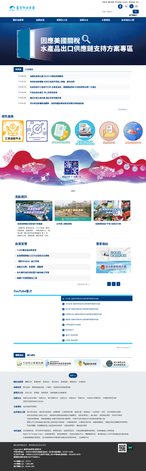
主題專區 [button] (106, 20)
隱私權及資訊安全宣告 (37, 445)
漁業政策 (17, 387)
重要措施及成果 (38, 387)
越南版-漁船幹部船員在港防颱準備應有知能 (81, 319)
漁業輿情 (44, 392)
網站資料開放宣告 (20, 445)
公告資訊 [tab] (29, 69)
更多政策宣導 (82, 284)
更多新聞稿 (122, 109)
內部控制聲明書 (33, 418)
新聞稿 (36, 392)
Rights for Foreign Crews (33, 434)
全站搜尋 (136, 12)
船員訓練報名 (62, 434)
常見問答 (118, 2)
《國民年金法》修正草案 (28, 261)
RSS (137, 2)
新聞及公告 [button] (62, 20)
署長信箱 (132, 2)
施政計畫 (78, 412)
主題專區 (17, 406)
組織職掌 (56, 412)
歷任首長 (55, 382)
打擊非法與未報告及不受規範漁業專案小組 (89, 418)
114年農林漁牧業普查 (27, 250)
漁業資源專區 (69, 425)
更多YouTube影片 (122, 347)
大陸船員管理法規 (109, 398)
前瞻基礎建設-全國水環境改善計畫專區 (56, 418)
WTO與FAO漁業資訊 (43, 430)
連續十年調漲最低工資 (27, 278)
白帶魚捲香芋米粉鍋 (73, 324)
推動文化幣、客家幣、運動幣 (30, 266)
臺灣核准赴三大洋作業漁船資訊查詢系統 (113, 434)
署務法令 (81, 398)
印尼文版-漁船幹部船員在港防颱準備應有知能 (82, 304)
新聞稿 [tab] (18, 69)
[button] (71, 191)
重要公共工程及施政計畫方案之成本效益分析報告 (45, 422)
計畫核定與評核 (85, 422)
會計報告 (94, 415)
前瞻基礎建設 (98, 422)
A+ (137, 6)
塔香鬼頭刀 (69, 330)
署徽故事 (37, 382)
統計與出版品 (32, 412)
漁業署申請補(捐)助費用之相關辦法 (63, 415)
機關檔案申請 (90, 434)
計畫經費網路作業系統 (31, 437)
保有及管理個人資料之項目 (37, 415)
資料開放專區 (105, 415)
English (125, 2)
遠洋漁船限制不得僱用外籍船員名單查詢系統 (59, 437)
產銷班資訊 (57, 430)
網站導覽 (111, 2)
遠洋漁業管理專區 (30, 406)
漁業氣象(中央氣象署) (58, 392)
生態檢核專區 (72, 422)
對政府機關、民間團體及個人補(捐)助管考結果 (44, 425)
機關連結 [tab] (19, 355)
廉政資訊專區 (82, 425)
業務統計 (87, 412)
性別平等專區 (117, 415)
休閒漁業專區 (50, 434)
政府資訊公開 (19, 412)
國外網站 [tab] (31, 355)
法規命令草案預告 (94, 398)
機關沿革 (28, 382)
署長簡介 (46, 382)
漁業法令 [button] (84, 20)
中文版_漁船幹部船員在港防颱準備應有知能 (81, 298)
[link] (73, 44)
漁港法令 (63, 398)
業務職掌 (64, 382)
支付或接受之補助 (114, 412)
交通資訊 (82, 382)
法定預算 (96, 412)
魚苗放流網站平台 (76, 434)
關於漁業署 (18, 381)
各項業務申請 (28, 430)
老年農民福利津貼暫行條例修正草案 (33, 272)
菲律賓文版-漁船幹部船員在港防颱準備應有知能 (83, 314)
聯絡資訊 (73, 382)
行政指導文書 (67, 412)
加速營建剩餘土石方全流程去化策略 (33, 255)
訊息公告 (28, 392)
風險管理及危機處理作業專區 (116, 422)
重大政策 (26, 387)
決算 (103, 412)
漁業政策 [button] (40, 20)
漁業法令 (17, 398)
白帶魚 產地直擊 (71, 340)
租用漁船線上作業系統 (105, 430)
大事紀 (48, 387)
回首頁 (104, 2)
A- (126, 6)
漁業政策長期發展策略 (61, 387)
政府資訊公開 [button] (127, 20)
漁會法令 (72, 398)
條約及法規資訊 (45, 412)
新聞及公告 (18, 392)
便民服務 (17, 430)
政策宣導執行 (83, 415)
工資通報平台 (84, 437)
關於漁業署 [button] (18, 20)
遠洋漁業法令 (53, 398)
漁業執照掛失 (69, 430)
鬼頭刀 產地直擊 (71, 335)
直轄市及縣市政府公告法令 (33, 401)
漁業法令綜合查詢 (30, 398)
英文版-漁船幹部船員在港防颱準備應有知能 (81, 309)
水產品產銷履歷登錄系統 (85, 430)
